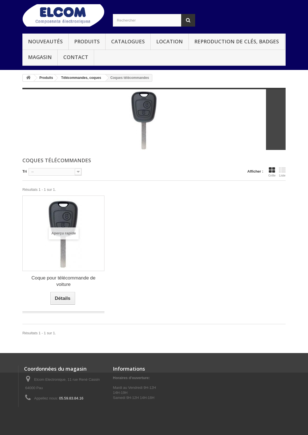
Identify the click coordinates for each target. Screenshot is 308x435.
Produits (87, 41)
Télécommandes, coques (81, 78)
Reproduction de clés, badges (236, 41)
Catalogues (128, 41)
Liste (282, 172)
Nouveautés (45, 41)
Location (169, 41)
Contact (75, 57)
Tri (24, 171)
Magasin (40, 57)
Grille (272, 172)
